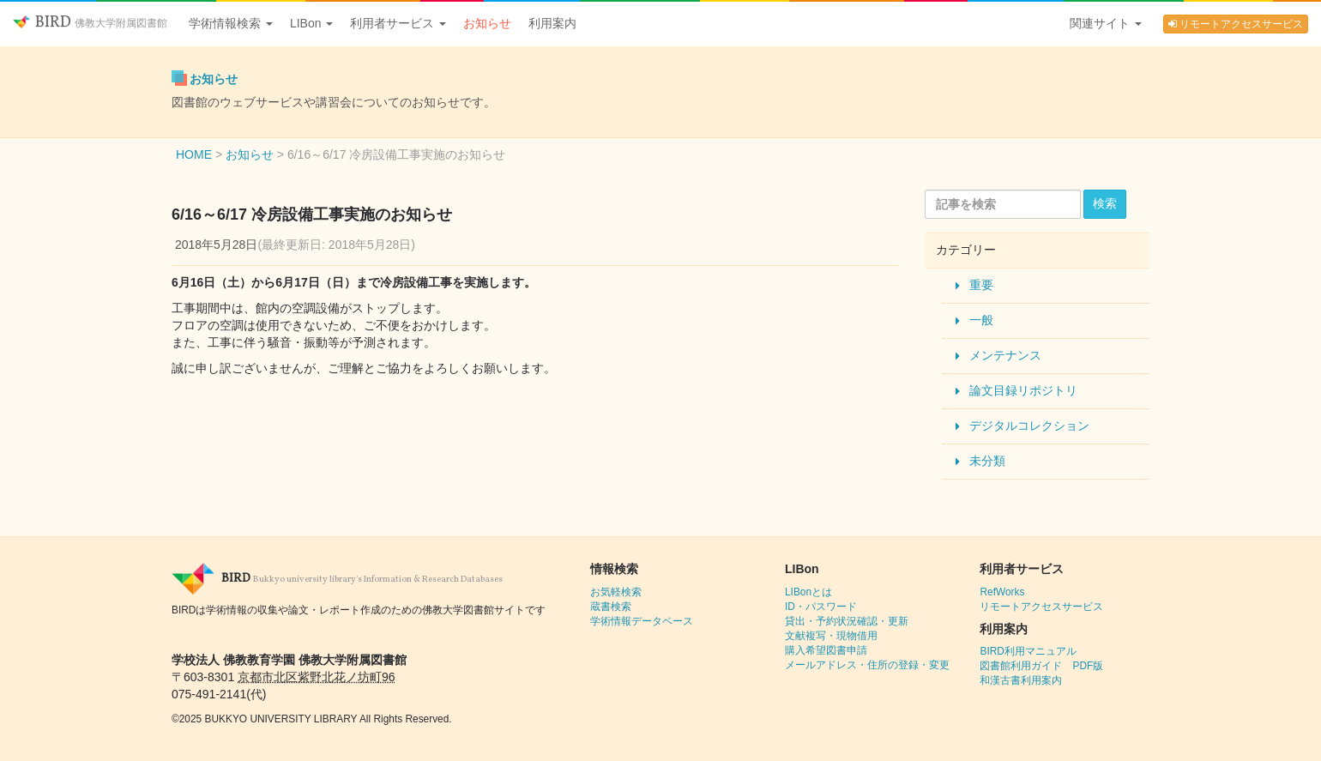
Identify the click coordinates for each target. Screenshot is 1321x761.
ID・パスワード (821, 607)
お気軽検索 (616, 592)
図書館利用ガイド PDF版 (1041, 666)
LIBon (311, 23)
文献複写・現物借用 (831, 636)
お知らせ (487, 23)
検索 (1105, 203)
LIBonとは (808, 592)
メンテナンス (1005, 355)
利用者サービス (398, 23)
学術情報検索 (231, 23)
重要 (981, 285)
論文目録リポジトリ (1023, 390)
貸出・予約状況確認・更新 (846, 621)
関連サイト (1106, 23)
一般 (981, 320)
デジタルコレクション (1029, 425)
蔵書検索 (610, 607)
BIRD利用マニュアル (1028, 651)
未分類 (987, 461)
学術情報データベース (641, 621)
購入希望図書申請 (826, 650)
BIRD (90, 22)
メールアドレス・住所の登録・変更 (867, 665)
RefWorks (1002, 592)
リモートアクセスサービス (1235, 24)
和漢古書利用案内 (1021, 680)
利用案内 (552, 23)
